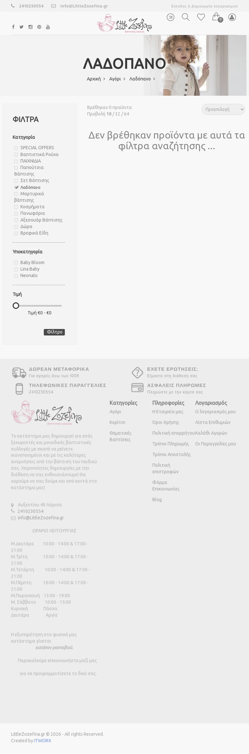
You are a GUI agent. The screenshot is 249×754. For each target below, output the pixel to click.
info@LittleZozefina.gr (79, 6)
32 (117, 113)
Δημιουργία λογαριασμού (214, 6)
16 (109, 113)
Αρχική (96, 78)
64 (126, 113)
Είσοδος (179, 6)
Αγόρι (117, 78)
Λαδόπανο (142, 78)
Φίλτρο (55, 331)
